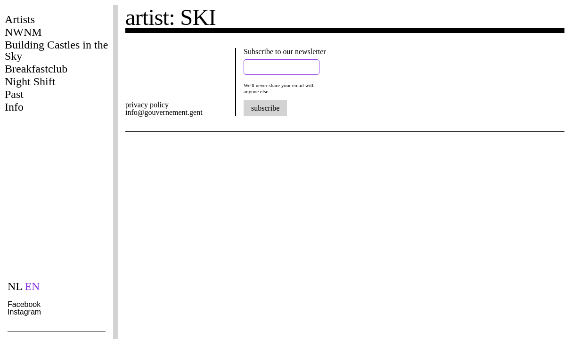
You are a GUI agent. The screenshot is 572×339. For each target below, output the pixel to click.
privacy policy (147, 105)
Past (14, 94)
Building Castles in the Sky (56, 50)
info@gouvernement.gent (164, 112)
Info (14, 107)
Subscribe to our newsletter (285, 52)
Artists (20, 19)
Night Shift (30, 81)
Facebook (24, 304)
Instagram (24, 312)
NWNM (23, 32)
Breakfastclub (36, 69)
